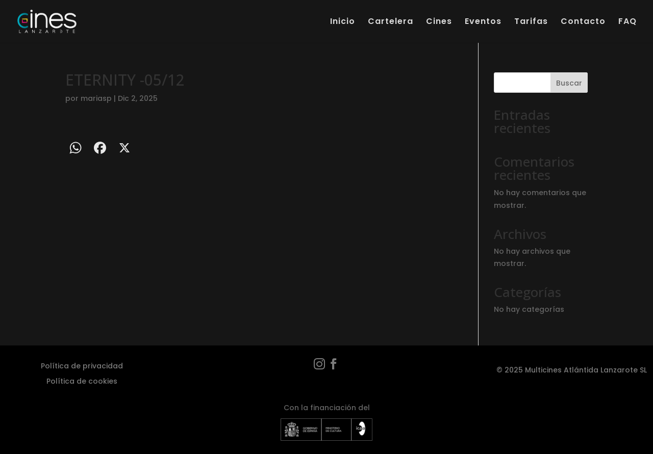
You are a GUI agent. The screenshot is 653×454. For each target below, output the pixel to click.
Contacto (583, 22)
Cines (439, 22)
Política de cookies (81, 380)
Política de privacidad (82, 365)
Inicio (342, 22)
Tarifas (531, 22)
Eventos (483, 22)
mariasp (96, 98)
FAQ (627, 22)
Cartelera (390, 22)
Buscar (569, 83)
